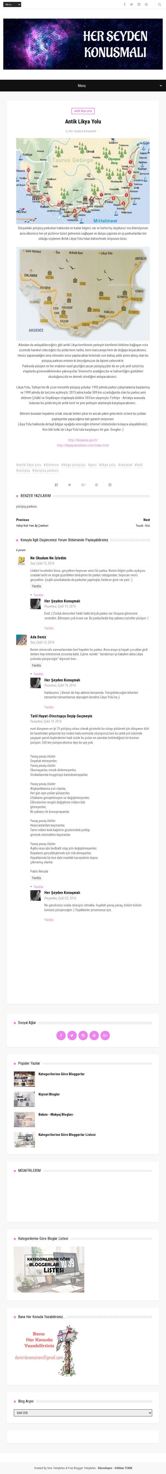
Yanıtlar (38, 595)
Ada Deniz (38, 637)
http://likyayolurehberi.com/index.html (83, 445)
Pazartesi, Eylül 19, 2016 (60, 606)
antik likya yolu (83, 111)
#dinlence (51, 465)
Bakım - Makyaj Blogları (56, 1114)
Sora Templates (56, 1468)
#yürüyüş (23, 470)
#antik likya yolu (28, 465)
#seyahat (125, 465)
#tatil (139, 465)
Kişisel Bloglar (49, 1094)
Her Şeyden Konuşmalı (62, 601)
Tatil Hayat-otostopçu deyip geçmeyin (61, 716)
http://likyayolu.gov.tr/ (83, 440)
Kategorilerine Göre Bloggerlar (62, 1074)
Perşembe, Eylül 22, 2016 (60, 898)
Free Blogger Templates (82, 1468)
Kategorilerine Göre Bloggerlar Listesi (67, 1135)
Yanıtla (36, 586)
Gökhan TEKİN (123, 1468)
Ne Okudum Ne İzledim (48, 558)
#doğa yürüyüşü (73, 465)
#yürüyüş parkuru (45, 470)
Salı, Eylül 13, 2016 (42, 563)
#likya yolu (107, 465)
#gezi (92, 465)
